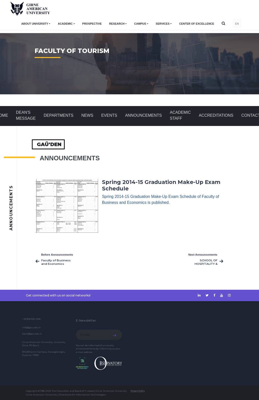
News (87, 115)
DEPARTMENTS (58, 115)
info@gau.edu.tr (31, 327)
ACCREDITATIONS (216, 115)
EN (237, 23)
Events (109, 115)
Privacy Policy (138, 391)
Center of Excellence (196, 23)
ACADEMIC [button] (65, 23)
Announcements (143, 115)
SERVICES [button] (162, 23)
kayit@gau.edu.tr (32, 333)
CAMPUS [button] (140, 23)
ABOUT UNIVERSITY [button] (34, 23)
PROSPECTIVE (92, 23)
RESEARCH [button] (117, 23)
